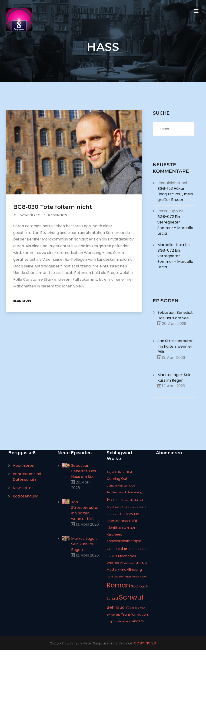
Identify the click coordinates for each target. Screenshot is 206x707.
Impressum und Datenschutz (27, 476)
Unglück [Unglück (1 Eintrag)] (112, 621)
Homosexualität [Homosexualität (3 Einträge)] (122, 521)
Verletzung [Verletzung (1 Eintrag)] (124, 621)
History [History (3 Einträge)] (126, 514)
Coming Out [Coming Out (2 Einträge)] (117, 478)
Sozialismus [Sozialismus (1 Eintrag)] (137, 608)
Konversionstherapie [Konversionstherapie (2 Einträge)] (124, 541)
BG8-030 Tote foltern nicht (52, 206)
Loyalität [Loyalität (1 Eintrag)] (112, 556)
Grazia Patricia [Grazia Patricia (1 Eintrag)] (122, 507)
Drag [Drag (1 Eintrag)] (132, 485)
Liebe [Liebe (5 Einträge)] (141, 548)
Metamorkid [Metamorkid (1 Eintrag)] (127, 563)
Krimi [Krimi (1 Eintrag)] (110, 549)
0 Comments (57, 215)
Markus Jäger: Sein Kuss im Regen (174, 377)
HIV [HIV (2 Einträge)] (136, 514)
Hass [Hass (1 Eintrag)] (135, 507)
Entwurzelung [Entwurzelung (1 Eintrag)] (133, 492)
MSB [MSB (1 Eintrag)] (138, 563)
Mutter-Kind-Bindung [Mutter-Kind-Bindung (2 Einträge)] (124, 569)
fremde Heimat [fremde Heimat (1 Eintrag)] (133, 500)
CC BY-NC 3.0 (145, 643)
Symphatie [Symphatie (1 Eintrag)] (113, 615)
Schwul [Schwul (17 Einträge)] (131, 597)
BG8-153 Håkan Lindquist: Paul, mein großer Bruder (175, 194)
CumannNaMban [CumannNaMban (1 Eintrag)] (117, 485)
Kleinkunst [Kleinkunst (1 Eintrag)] (128, 528)
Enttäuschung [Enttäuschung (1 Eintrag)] (115, 492)
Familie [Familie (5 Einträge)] (115, 499)
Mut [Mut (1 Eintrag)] (144, 563)
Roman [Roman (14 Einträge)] (118, 585)
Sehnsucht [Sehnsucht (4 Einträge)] (118, 607)
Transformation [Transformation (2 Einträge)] (134, 614)
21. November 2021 (26, 215)
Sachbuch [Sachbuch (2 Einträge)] (139, 586)
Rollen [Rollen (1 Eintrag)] (143, 576)
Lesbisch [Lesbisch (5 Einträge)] (124, 548)
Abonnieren (23, 465)
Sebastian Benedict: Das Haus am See (175, 315)
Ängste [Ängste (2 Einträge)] (138, 621)
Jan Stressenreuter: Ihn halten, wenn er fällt (175, 346)
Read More (22, 301)
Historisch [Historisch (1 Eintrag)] (113, 514)
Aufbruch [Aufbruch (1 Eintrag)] (120, 472)
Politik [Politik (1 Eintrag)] (135, 576)
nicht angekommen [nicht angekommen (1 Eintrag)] (119, 576)
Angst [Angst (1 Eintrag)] (110, 472)
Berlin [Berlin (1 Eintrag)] (130, 472)
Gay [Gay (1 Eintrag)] (109, 507)
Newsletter (23, 487)
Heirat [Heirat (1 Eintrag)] (142, 507)
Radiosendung (25, 496)
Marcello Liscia (170, 244)
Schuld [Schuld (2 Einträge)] (112, 598)
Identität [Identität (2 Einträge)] (114, 527)
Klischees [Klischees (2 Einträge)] (114, 534)
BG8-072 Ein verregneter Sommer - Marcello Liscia (175, 225)
